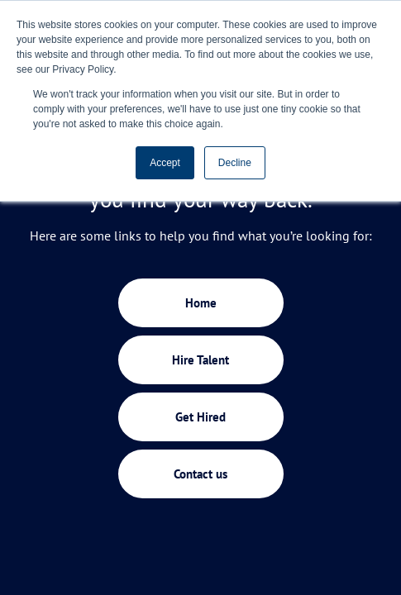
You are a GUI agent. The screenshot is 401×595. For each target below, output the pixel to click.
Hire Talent (200, 360)
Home (201, 303)
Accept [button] (165, 163)
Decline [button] (234, 163)
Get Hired (200, 417)
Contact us (200, 474)
